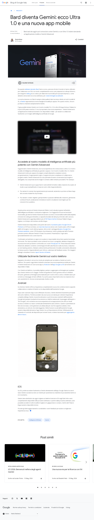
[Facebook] (26, 499)
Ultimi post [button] (35, 2)
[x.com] (17, 499)
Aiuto (6, 514)
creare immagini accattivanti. (54, 96)
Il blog (68, 507)
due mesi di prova (44, 227)
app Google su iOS (58, 265)
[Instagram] (12, 499)
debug (29, 94)
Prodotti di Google (57, 507)
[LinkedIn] (31, 499)
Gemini (23, 101)
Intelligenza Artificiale (35, 420)
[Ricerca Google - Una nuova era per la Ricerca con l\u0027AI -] (69, 463)
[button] (79, 39)
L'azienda (46, 507)
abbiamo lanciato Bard (32, 89)
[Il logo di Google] (6, 508)
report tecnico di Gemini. (43, 252)
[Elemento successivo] (86, 462)
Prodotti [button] (42, 2)
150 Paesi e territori (51, 219)
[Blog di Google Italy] (11, 11)
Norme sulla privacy (19, 507)
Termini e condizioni (34, 507)
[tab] (38, 487)
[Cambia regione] (24, 514)
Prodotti (19, 10)
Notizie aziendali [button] (50, 2)
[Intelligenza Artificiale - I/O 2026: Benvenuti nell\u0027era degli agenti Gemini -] (25, 463)
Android (46, 265)
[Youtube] (22, 499)
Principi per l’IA (55, 243)
